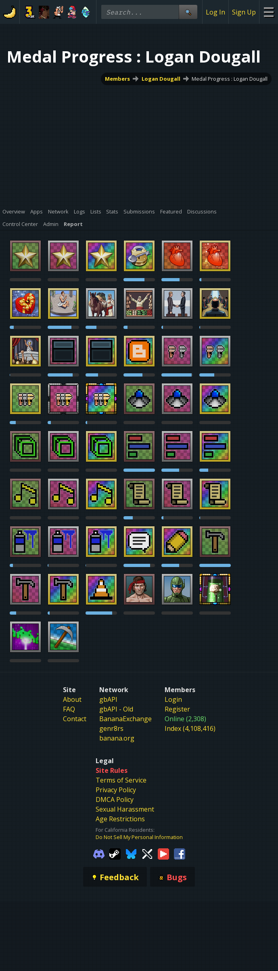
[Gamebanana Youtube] (163, 853)
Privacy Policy (116, 789)
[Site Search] (188, 12)
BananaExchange (125, 718)
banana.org (116, 738)
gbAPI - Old (116, 709)
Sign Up (244, 12)
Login (173, 699)
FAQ (69, 709)
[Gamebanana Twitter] (147, 853)
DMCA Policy (115, 799)
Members (117, 78)
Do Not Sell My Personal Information (139, 837)
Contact (74, 718)
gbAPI (108, 699)
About (72, 699)
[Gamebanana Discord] (98, 853)
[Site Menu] (268, 12)
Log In (215, 12)
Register (177, 709)
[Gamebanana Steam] (115, 853)
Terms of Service (121, 780)
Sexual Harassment (125, 809)
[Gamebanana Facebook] (179, 853)
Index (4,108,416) (190, 728)
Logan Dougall (161, 78)
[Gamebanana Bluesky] (131, 853)
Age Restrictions (120, 818)
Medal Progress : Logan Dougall (230, 78)
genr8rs (111, 728)
